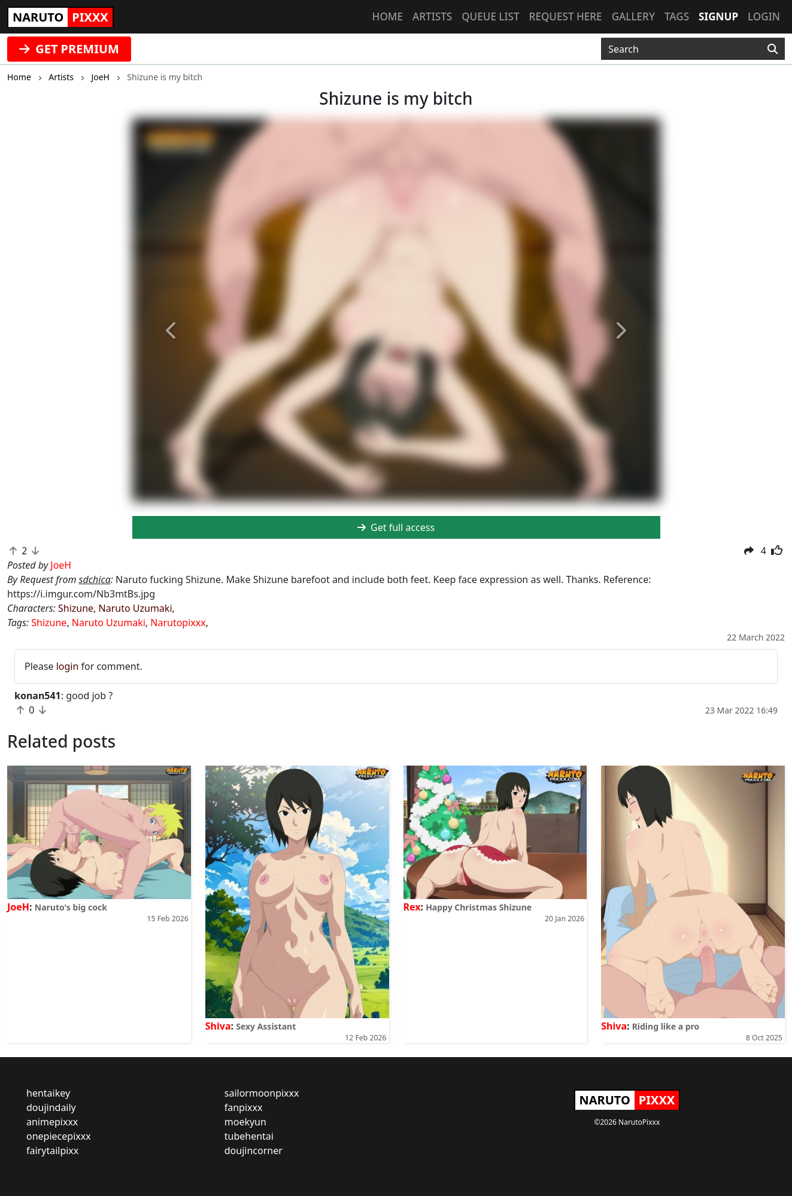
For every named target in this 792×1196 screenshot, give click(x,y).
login (67, 666)
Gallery (633, 16)
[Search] (772, 49)
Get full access (396, 527)
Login (764, 16)
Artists (432, 16)
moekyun (245, 1121)
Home (387, 16)
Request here (565, 16)
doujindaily (51, 1107)
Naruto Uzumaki (135, 608)
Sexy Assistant (266, 1026)
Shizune (75, 608)
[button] (171, 331)
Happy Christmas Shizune (479, 907)
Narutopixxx (177, 622)
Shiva (218, 1026)
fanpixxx (243, 1107)
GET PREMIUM (69, 49)
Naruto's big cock (71, 907)
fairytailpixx (52, 1150)
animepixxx (52, 1121)
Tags (676, 16)
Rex (412, 906)
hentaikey (48, 1093)
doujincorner (253, 1150)
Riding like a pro (666, 1026)
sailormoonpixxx (261, 1093)
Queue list (490, 16)
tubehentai (249, 1136)
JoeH (18, 906)
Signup (718, 16)
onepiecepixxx (58, 1136)
